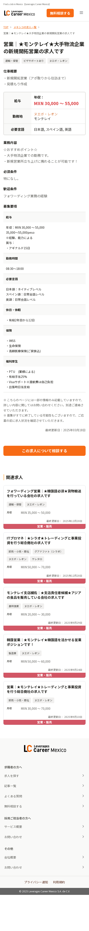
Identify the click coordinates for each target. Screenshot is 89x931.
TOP (5, 27)
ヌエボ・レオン (46, 113)
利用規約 (59, 882)
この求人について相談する (44, 450)
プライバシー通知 (36, 882)
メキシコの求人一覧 (25, 27)
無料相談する (60, 13)
